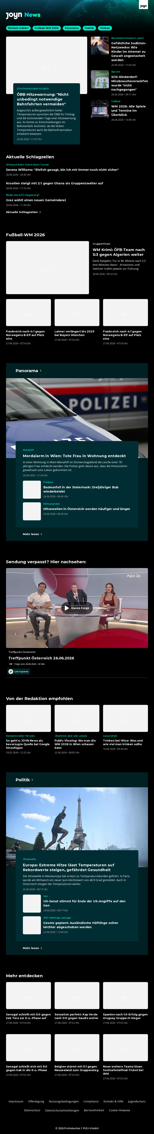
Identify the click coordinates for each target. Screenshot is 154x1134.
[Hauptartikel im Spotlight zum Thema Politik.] (24, 779)
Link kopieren (18, 671)
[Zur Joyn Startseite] (143, 4)
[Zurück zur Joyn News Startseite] (23, 15)
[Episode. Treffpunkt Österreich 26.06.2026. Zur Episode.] (77, 617)
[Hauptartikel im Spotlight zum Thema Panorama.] (29, 370)
